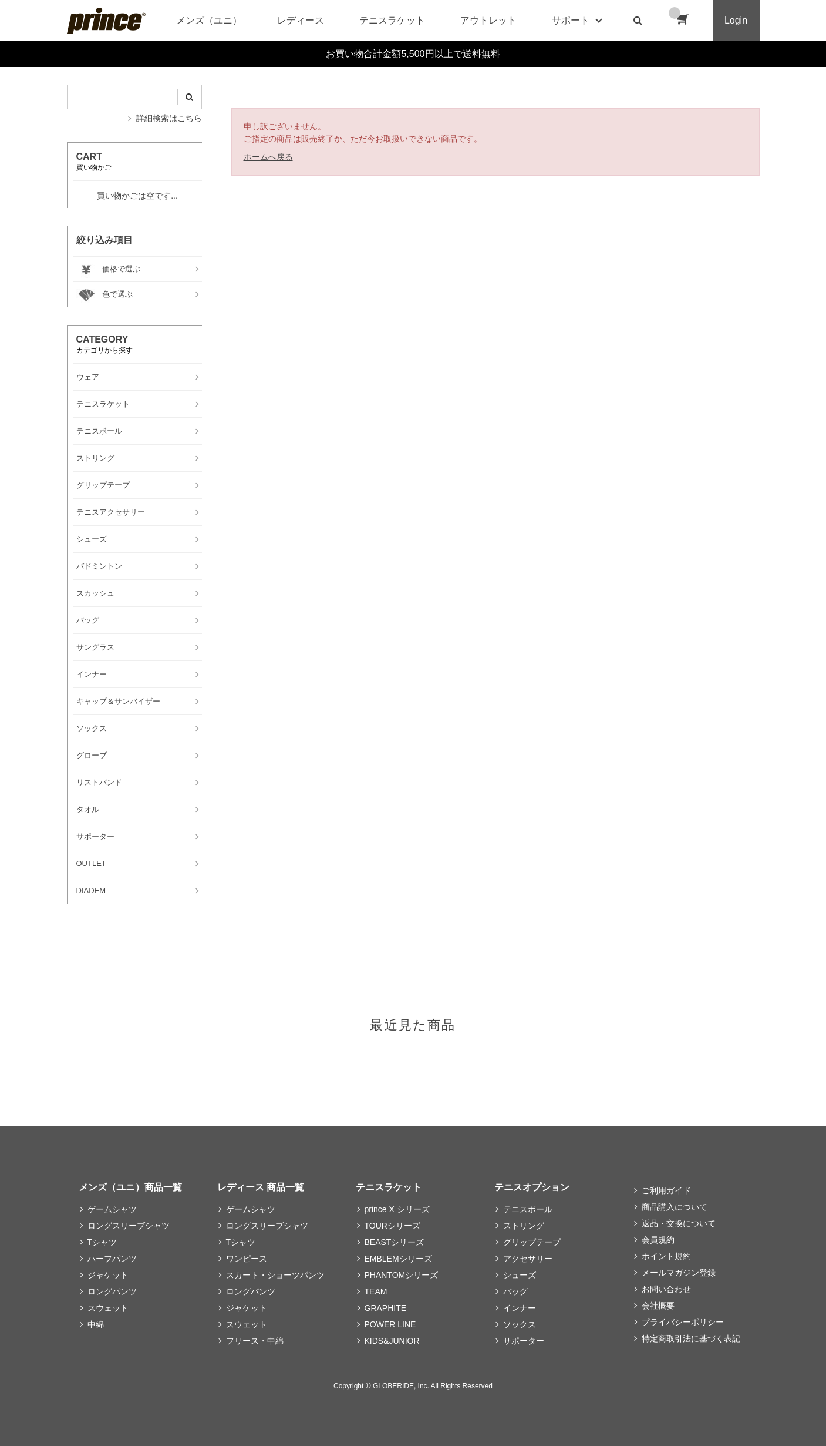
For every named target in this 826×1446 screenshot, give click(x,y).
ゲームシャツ (112, 1209)
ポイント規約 (666, 1256)
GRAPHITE (386, 1308)
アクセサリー (527, 1258)
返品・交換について (679, 1223)
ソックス (519, 1324)
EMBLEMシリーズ (398, 1258)
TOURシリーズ (392, 1225)
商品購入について (674, 1207)
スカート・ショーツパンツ (275, 1275)
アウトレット (488, 20)
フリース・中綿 (255, 1341)
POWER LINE (390, 1324)
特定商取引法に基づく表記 (691, 1338)
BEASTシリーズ (394, 1242)
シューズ (519, 1275)
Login (735, 20)
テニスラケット (392, 20)
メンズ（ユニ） (209, 20)
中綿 (95, 1324)
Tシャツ (102, 1242)
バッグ (515, 1291)
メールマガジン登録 (679, 1272)
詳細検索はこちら (169, 118)
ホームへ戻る (268, 157)
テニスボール (527, 1209)
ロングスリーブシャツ (128, 1225)
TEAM (376, 1291)
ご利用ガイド (666, 1190)
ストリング (523, 1225)
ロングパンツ (112, 1291)
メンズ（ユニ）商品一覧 (130, 1187)
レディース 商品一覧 (260, 1187)
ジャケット (108, 1275)
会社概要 (658, 1305)
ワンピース (246, 1258)
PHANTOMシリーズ (402, 1275)
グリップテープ (532, 1242)
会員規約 (658, 1239)
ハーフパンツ (112, 1258)
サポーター (523, 1341)
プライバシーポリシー (683, 1322)
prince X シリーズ (397, 1209)
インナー (519, 1308)
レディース (300, 20)
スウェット (108, 1308)
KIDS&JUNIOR (392, 1341)
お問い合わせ (666, 1289)
